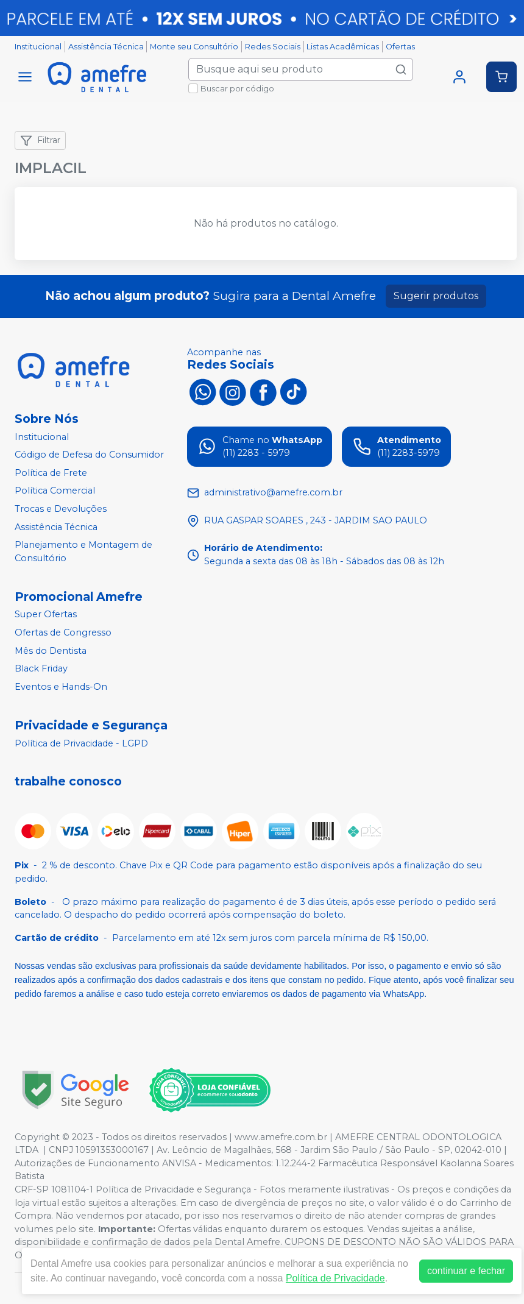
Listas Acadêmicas (342, 46)
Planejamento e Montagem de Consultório (83, 551)
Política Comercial (55, 491)
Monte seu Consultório (194, 46)
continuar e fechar (466, 1271)
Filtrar (40, 141)
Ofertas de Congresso (63, 632)
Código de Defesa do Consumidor (89, 454)
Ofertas (400, 46)
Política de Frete (51, 472)
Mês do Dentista (51, 650)
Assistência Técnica (106, 46)
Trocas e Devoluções (61, 508)
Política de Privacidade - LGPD (81, 743)
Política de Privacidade (335, 1278)
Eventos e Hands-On (61, 686)
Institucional (38, 46)
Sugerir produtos (436, 296)
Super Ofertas (46, 614)
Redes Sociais (272, 46)
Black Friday (41, 668)
